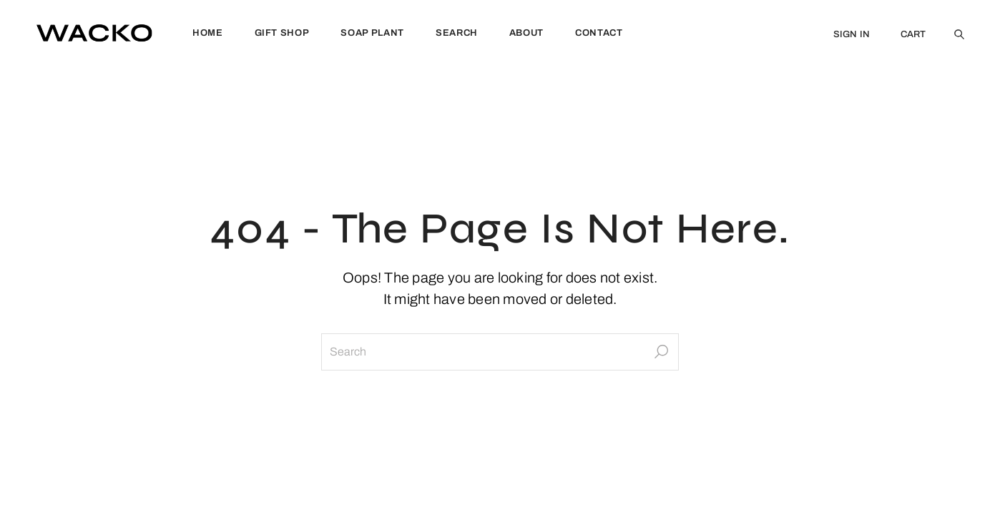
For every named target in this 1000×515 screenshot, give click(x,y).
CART (913, 34)
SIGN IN (852, 34)
